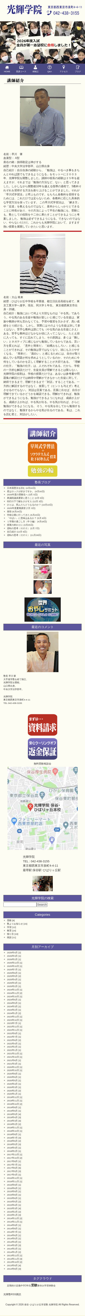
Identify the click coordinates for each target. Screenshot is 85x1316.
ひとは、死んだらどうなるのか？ (24, 504)
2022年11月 (13, 1030)
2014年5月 (12, 1238)
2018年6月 (12, 1141)
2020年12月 (13, 1067)
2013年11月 (13, 1259)
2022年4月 (12, 1043)
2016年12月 (13, 1178)
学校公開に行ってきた (18, 515)
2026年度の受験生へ (17, 494)
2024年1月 (12, 1013)
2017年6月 (12, 1168)
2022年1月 (12, 1050)
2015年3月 (12, 1208)
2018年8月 (12, 1134)
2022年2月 (12, 1046)
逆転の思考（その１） (18, 535)
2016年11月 (13, 1181)
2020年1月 (12, 1094)
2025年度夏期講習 (16, 508)
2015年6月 (12, 1198)
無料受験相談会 (42, 763)
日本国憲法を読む (16, 488)
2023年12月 (13, 1016)
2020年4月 (12, 1084)
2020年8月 (12, 1073)
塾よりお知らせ (15, 924)
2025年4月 (12, 979)
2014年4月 (12, 1242)
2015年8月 (12, 1195)
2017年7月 (12, 1164)
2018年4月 (12, 1147)
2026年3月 (12, 956)
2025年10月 (13, 966)
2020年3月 (12, 1087)
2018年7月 (12, 1137)
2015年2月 (12, 1212)
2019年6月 (12, 1111)
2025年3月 (12, 983)
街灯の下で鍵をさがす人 (19, 501)
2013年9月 (12, 1265)
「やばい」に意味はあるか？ (21, 518)
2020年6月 (12, 1077)
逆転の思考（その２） (18, 528)
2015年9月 (12, 1191)
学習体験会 (50, 1285)
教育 (9, 930)
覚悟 (9, 511)
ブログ (78, 68)
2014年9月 (12, 1225)
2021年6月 (12, 1060)
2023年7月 (12, 1023)
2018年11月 (13, 1127)
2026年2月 (12, 959)
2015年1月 (12, 1215)
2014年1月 (12, 1252)
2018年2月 (12, 1151)
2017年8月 (12, 1161)
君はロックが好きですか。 (20, 491)
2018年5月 (12, 1144)
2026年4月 (12, 952)
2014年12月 (13, 1218)
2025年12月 (13, 962)
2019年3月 (12, 1120)
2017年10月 (13, 1158)
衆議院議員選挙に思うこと (20, 498)
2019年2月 (12, 1124)
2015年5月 (12, 1201)
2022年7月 (12, 1037)
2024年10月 (13, 996)
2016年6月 (12, 1188)
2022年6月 (12, 1040)
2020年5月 (12, 1080)
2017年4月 (12, 1174)
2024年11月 (13, 993)
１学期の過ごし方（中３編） (21, 521)
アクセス (64, 68)
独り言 (10, 934)
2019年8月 (12, 1107)
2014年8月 (12, 1228)
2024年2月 (12, 1010)
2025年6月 (12, 973)
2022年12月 (13, 1026)
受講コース (21, 68)
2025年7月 (12, 969)
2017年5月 (12, 1171)
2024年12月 (13, 989)
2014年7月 (12, 1232)
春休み (40, 1285)
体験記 (35, 68)
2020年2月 (12, 1090)
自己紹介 (11, 531)
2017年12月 (13, 1154)
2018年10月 (13, 1131)
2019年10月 (13, 1104)
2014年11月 (13, 1221)
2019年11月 (13, 1100)
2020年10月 (13, 1070)
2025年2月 (12, 986)
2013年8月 (12, 1269)
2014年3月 (12, 1245)
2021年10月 (13, 1057)
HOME (7, 68)
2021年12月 (13, 1053)
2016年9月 (12, 1185)
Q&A (50, 68)
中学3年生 (26, 1285)
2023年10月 (13, 1020)
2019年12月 (13, 1097)
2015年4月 (12, 1205)
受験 (9, 920)
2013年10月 (13, 1262)
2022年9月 (12, 1033)
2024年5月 (12, 1003)
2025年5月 (12, 976)
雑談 (9, 937)
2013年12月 (13, 1255)
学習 (9, 927)
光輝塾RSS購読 (12, 1294)
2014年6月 (12, 1235)
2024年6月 (12, 999)
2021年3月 (12, 1063)
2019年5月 (12, 1114)
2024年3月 (12, 1006)
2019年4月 (12, 1117)
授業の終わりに (15, 525)
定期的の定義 (14, 1285)
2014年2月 (12, 1248)
